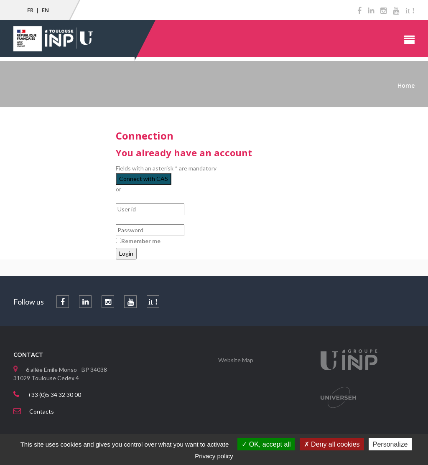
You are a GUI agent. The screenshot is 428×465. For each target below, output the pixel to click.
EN (45, 10)
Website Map (235, 359)
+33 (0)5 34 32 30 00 (54, 394)
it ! (410, 11)
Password (129, 220)
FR (30, 10)
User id (125, 199)
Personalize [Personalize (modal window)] (390, 444)
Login (126, 253)
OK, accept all (266, 444)
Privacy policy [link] (214, 456)
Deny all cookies (332, 444)
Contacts (41, 411)
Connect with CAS (143, 178)
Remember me (140, 240)
